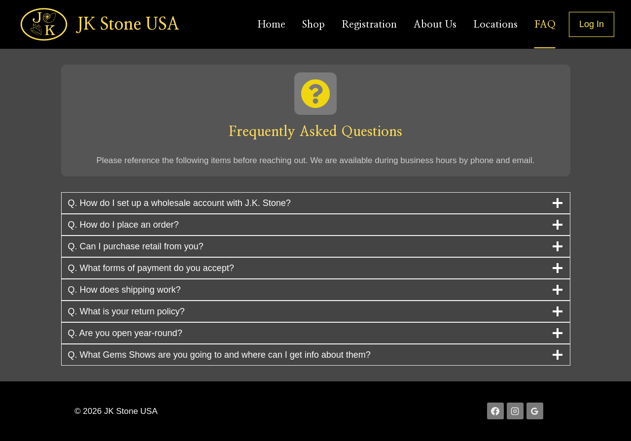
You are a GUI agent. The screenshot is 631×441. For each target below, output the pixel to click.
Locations (495, 25)
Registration (369, 25)
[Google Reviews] (534, 411)
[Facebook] (495, 411)
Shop (313, 25)
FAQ (545, 25)
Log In (591, 24)
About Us (435, 25)
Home (271, 25)
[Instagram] (515, 411)
